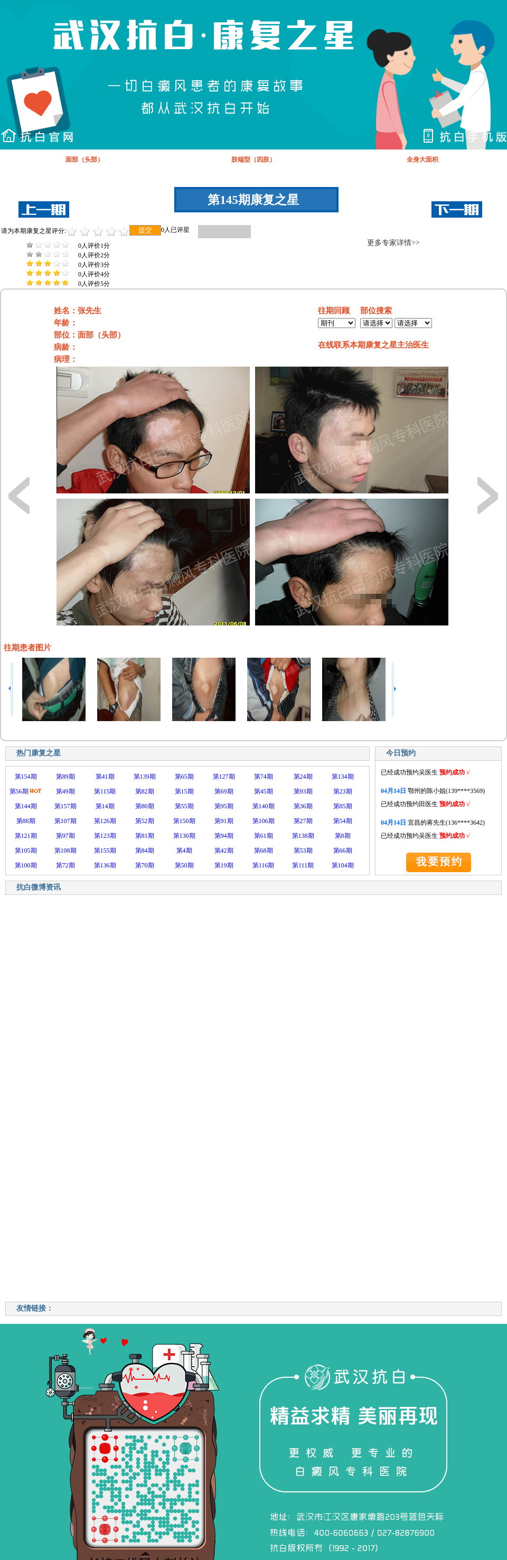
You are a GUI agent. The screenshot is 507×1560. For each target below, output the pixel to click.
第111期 (303, 865)
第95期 (223, 806)
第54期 (342, 821)
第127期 (224, 776)
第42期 (223, 850)
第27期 (303, 821)
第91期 (223, 821)
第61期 (263, 835)
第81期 (144, 835)
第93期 (303, 791)
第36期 (303, 806)
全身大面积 (422, 159)
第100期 (26, 865)
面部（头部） (84, 159)
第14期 (105, 806)
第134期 (343, 776)
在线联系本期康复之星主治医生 (373, 345)
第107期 (65, 821)
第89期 (65, 776)
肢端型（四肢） (253, 159)
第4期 (184, 850)
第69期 (223, 791)
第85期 (342, 806)
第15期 (184, 791)
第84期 (144, 850)
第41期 (105, 776)
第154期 (26, 776)
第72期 (65, 865)
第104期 (343, 865)
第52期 (144, 821)
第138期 (303, 835)
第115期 (105, 791)
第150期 (184, 821)
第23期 (342, 791)
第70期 (144, 865)
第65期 (184, 776)
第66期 (342, 850)
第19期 (223, 865)
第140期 (263, 806)
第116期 (263, 865)
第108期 (65, 850)
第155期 (105, 850)
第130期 (184, 835)
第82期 (144, 791)
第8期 (343, 835)
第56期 (19, 791)
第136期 (105, 865)
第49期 (65, 791)
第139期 (145, 776)
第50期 (184, 865)
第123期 (105, 835)
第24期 (303, 776)
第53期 (303, 850)
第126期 (105, 821)
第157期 (65, 806)
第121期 (26, 835)
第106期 (263, 821)
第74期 (263, 776)
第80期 (144, 806)
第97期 (65, 835)
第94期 (223, 835)
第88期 (25, 821)
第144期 (26, 806)
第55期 (184, 806)
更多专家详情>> (393, 243)
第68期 (263, 850)
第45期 (263, 791)
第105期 (26, 850)
